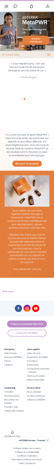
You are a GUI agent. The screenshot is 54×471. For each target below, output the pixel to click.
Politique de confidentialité (27, 452)
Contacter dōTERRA (27, 333)
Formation (9, 392)
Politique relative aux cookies (27, 448)
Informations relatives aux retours (27, 459)
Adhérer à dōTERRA (36, 399)
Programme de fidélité (37, 357)
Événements (33, 365)
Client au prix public (36, 376)
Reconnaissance (12, 396)
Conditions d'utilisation (27, 456)
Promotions (32, 361)
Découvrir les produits (27, 163)
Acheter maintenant (36, 40)
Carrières (8, 365)
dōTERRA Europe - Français (32, 440)
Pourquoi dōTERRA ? (13, 357)
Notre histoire (10, 353)
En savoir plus (10, 54)
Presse (7, 361)
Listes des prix (33, 353)
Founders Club (11, 407)
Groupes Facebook (36, 396)
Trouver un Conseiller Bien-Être (27, 324)
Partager (8, 291)
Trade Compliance (27, 463)
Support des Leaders (14, 410)
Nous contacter (34, 392)
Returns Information (36, 379)
